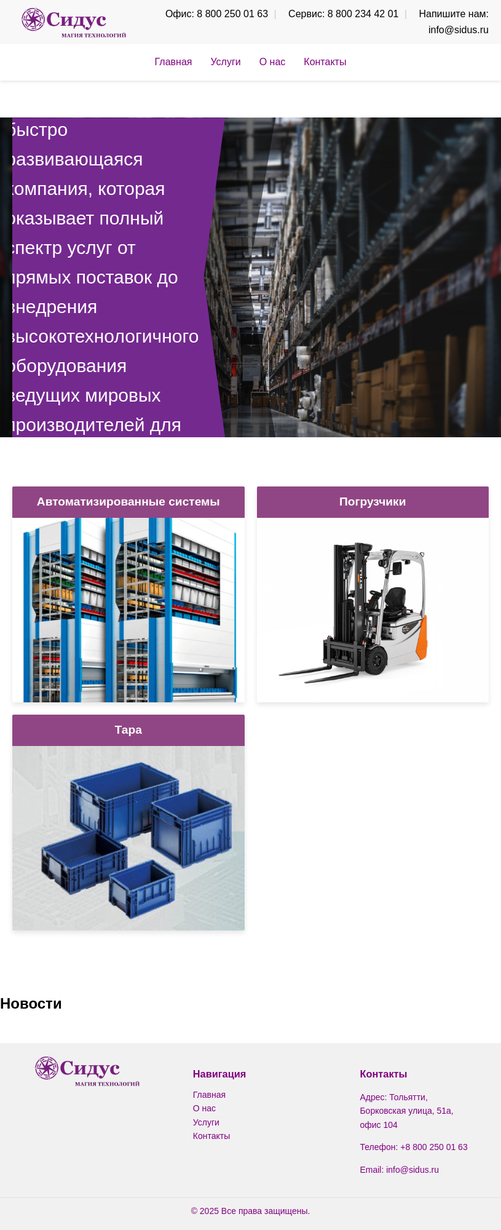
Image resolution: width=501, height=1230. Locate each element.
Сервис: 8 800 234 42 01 (343, 14)
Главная (173, 62)
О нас (272, 62)
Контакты (325, 62)
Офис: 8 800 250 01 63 (216, 14)
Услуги (225, 62)
